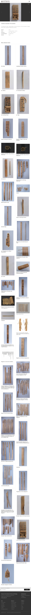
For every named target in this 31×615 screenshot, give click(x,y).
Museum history (13, 603)
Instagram (22, 603)
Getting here (3, 606)
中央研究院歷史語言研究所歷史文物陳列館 (5, 1)
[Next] (29, 12)
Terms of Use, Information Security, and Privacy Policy (14, 612)
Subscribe (27, 589)
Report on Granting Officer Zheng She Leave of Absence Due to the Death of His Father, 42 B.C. (22, 333)
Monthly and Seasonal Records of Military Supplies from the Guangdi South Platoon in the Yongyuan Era (7, 307)
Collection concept (13, 606)
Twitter (22, 606)
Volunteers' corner (3, 612)
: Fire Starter (20, 540)
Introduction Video (13, 602)
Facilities (2, 607)
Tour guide (2, 603)
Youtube (22, 607)
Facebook (22, 602)
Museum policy (3, 602)
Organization (13, 607)
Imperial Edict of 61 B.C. (20, 314)
